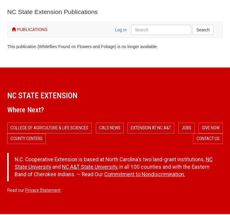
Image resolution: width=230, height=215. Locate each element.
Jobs (186, 127)
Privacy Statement (42, 190)
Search (203, 29)
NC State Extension (42, 95)
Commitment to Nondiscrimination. (144, 174)
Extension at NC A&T (151, 127)
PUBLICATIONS (30, 29)
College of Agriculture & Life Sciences (49, 127)
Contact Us (208, 138)
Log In (121, 29)
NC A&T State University (89, 167)
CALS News (109, 127)
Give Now (211, 127)
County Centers (26, 138)
